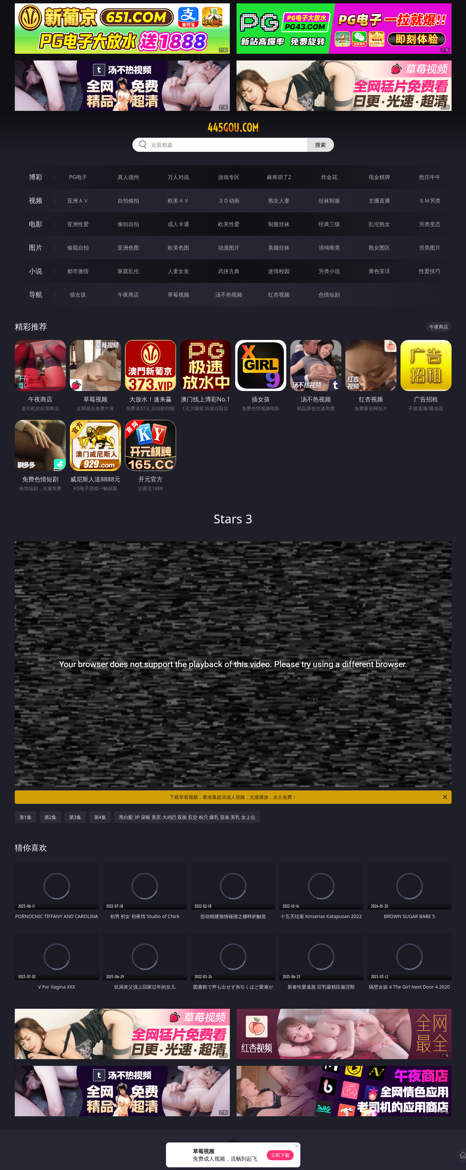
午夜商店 (128, 294)
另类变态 (429, 224)
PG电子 (78, 177)
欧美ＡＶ (178, 200)
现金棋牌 (379, 177)
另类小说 (329, 271)
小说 (35, 270)
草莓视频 (178, 294)
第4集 (100, 817)
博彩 (35, 176)
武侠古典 (229, 271)
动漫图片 (229, 247)
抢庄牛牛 (429, 177)
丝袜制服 (329, 200)
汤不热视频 (228, 294)
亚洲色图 (128, 247)
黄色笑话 (379, 271)
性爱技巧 (429, 271)
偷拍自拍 (128, 224)
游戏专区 (229, 177)
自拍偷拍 (128, 200)
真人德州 (128, 177)
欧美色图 (178, 247)
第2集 (50, 817)
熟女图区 (379, 247)
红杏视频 (279, 294)
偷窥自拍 (78, 247)
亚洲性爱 (78, 224)
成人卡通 (178, 224)
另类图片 (429, 247)
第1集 (25, 817)
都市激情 (78, 271)
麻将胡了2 (279, 177)
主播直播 (379, 200)
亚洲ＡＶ (78, 200)
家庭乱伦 (128, 271)
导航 (35, 294)
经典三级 (329, 224)
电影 (35, 223)
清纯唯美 (329, 247)
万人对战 (178, 177)
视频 (35, 200)
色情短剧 (329, 294)
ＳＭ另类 (429, 200)
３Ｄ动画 (229, 200)
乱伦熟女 (379, 224)
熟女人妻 (279, 200)
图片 (35, 247)
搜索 (320, 144)
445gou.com (233, 127)
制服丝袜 (279, 224)
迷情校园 (279, 271)
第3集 (75, 817)
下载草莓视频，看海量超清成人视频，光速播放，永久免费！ (309, 797)
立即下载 (280, 1155)
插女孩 (78, 294)
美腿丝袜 (279, 247)
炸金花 (329, 177)
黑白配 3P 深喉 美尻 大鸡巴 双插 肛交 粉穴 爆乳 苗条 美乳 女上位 (187, 817)
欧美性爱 (229, 224)
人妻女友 (178, 271)
